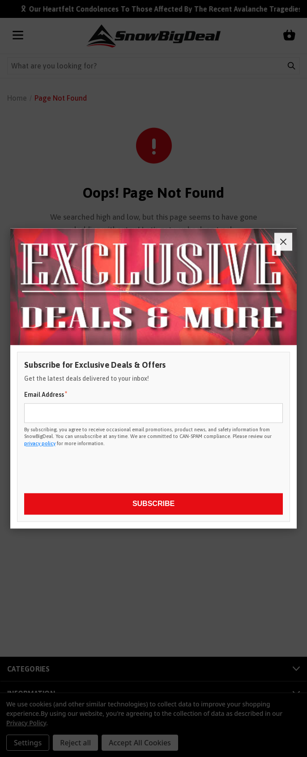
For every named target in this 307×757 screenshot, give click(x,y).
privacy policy (39, 443)
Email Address (45, 394)
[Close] (283, 242)
